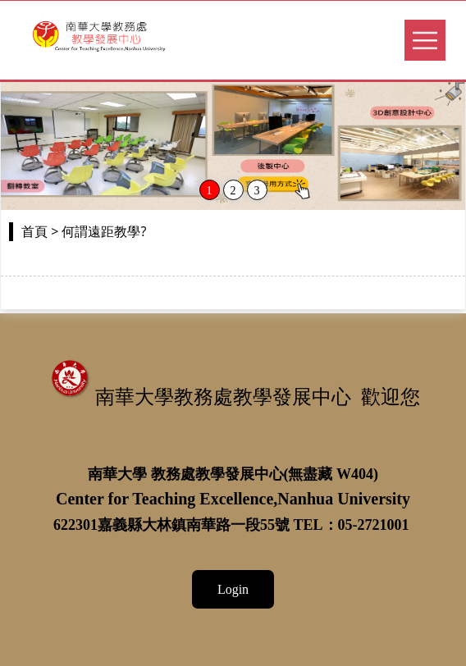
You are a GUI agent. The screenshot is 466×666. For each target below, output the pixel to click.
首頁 (34, 232)
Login (233, 589)
